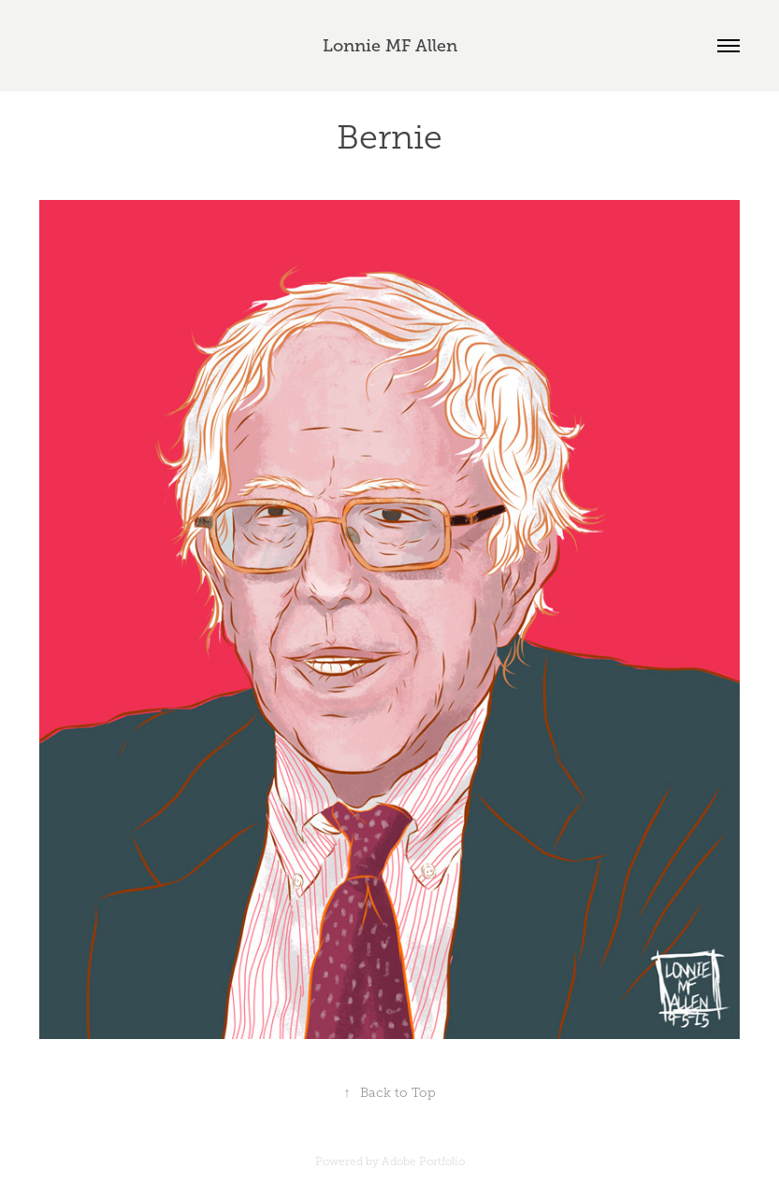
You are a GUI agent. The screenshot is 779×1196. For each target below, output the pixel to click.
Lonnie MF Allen (390, 45)
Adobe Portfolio (423, 1161)
